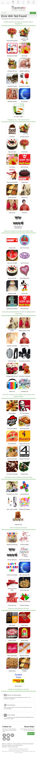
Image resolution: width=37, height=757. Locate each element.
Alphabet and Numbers (12, 308)
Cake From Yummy (24, 247)
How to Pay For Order (17, 745)
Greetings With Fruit (12, 71)
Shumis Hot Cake (12, 278)
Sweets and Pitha (12, 197)
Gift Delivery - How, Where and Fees (10, 746)
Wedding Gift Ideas (12, 101)
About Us (4, 743)
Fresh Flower (24, 151)
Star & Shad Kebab (24, 428)
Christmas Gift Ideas (24, 605)
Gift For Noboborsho (12, 559)
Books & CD (12, 391)
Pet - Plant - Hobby (18, 116)
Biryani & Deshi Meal (12, 458)
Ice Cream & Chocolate (12, 474)
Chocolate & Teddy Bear (24, 376)
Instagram (8, 739)
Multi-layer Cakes (12, 293)
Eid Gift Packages (24, 544)
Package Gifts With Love (12, 376)
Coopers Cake (24, 182)
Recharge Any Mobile (12, 55)
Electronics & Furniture (24, 86)
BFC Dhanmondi (12, 443)
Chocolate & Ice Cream (12, 494)
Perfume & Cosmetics (12, 345)
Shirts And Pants (12, 361)
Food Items (12, 136)
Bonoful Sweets (24, 640)
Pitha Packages (12, 413)
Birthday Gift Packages (24, 509)
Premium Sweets (12, 640)
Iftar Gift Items (24, 101)
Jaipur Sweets (24, 625)
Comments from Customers (27, 743)
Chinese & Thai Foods (24, 458)
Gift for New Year (12, 605)
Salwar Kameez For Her (24, 330)
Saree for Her (24, 197)
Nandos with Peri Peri (24, 443)
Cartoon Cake (24, 293)
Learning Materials (24, 494)
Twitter (8, 735)
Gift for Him (24, 212)
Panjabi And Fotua (24, 345)
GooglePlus (12, 735)
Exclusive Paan (24, 474)
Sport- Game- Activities (12, 509)
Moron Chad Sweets (12, 655)
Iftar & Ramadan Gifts (24, 575)
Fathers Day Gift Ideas (12, 575)
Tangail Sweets (12, 670)
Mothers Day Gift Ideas (24, 559)
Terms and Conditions (6, 745)
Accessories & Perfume (24, 361)
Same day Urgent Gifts (12, 182)
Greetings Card (24, 391)
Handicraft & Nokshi (12, 86)
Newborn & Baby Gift (24, 71)
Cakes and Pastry (12, 151)
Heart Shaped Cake (24, 278)
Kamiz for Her (12, 212)
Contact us (31, 733)
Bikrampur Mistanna (24, 655)
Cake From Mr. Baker (12, 263)
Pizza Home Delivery (12, 428)
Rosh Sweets (12, 625)
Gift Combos (24, 55)
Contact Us (9, 743)
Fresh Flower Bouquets (12, 40)
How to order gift (16, 743)
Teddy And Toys (18, 524)
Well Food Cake (24, 167)
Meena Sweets (18, 686)
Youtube (4, 739)
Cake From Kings (24, 263)
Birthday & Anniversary (12, 544)
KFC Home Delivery (24, 413)
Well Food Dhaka (24, 308)
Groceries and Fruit (24, 136)
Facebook (4, 735)
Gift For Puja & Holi (24, 590)
